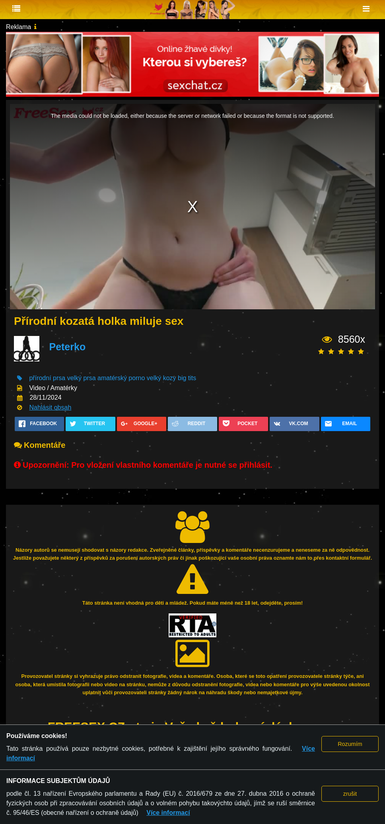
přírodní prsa (47, 378)
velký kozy (161, 378)
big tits (187, 378)
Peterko (67, 346)
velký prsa (81, 378)
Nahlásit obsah (50, 407)
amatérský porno (121, 378)
